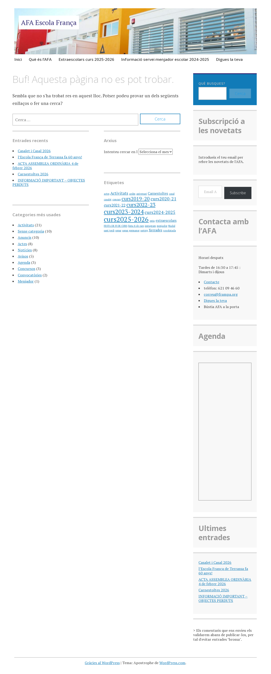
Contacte (211, 281)
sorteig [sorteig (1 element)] (144, 230)
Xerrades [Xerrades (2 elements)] (155, 230)
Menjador (26, 281)
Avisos (23, 256)
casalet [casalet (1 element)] (107, 199)
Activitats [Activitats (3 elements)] (119, 193)
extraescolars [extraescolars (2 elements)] (166, 220)
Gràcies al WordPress (102, 662)
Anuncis (24, 237)
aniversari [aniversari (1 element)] (141, 193)
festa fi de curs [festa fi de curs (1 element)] (136, 225)
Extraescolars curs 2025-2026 (86, 59)
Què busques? (211, 83)
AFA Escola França (49, 22)
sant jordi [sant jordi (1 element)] (109, 230)
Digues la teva (229, 59)
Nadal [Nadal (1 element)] (171, 225)
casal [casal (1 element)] (172, 193)
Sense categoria (31, 231)
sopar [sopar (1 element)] (118, 230)
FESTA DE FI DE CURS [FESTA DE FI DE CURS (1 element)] (115, 225)
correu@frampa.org (221, 294)
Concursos (26, 268)
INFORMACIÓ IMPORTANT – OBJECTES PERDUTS (48, 182)
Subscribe (238, 192)
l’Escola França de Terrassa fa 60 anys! (50, 157)
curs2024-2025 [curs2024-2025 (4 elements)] (160, 212)
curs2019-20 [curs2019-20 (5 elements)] (136, 198)
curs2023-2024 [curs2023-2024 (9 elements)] (124, 212)
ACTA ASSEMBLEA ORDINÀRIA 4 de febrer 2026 (45, 165)
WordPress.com (172, 662)
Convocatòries (30, 275)
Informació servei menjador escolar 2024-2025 (165, 59)
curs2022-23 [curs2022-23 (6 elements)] (140, 204)
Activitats (26, 224)
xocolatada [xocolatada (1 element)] (169, 230)
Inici (18, 59)
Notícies (25, 250)
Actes (22, 243)
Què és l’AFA (40, 59)
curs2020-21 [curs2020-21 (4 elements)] (163, 199)
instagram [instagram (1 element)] (150, 225)
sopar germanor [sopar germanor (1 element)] (131, 230)
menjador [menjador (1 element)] (162, 225)
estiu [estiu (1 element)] (152, 220)
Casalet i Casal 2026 (34, 150)
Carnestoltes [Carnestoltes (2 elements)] (158, 193)
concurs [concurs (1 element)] (116, 199)
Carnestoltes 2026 (33, 174)
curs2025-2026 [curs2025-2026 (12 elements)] (126, 219)
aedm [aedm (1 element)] (132, 193)
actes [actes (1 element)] (106, 193)
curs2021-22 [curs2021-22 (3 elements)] (114, 205)
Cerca (240, 93)
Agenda (24, 262)
